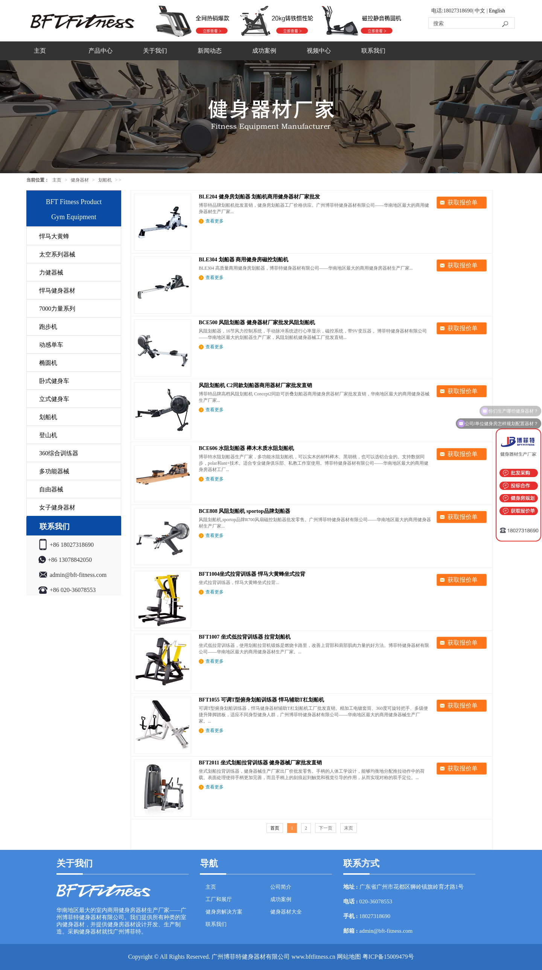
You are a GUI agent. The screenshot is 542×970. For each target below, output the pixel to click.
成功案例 (264, 50)
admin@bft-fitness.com (386, 931)
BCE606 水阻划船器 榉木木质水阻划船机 (246, 448)
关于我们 (155, 50)
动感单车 (51, 345)
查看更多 (215, 221)
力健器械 (51, 272)
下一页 (325, 828)
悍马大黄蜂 (54, 236)
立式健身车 (54, 399)
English (497, 11)
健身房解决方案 (224, 912)
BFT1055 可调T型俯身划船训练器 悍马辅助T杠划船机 (261, 700)
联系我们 (373, 50)
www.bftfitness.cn (313, 956)
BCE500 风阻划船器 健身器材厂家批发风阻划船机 (257, 322)
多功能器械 (54, 471)
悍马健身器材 (57, 290)
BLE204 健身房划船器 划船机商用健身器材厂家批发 (259, 197)
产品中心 (100, 50)
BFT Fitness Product (74, 202)
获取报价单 (463, 202)
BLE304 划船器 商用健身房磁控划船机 (243, 259)
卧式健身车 (54, 381)
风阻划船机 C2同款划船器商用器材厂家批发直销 (255, 385)
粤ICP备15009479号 (388, 956)
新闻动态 (210, 50)
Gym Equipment (73, 217)
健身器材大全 (286, 912)
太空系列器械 (57, 254)
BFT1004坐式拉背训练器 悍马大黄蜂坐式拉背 (252, 574)
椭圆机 (48, 363)
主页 (40, 50)
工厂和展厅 (219, 899)
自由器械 (51, 489)
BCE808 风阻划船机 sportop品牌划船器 (244, 511)
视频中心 (319, 50)
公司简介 (280, 887)
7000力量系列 (57, 308)
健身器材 (80, 180)
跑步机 (48, 326)
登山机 (48, 435)
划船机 (105, 180)
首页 (274, 828)
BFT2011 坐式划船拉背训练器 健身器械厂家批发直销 (260, 763)
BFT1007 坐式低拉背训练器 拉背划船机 (245, 637)
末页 (348, 828)
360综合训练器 (58, 453)
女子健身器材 (57, 507)
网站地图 (349, 956)
